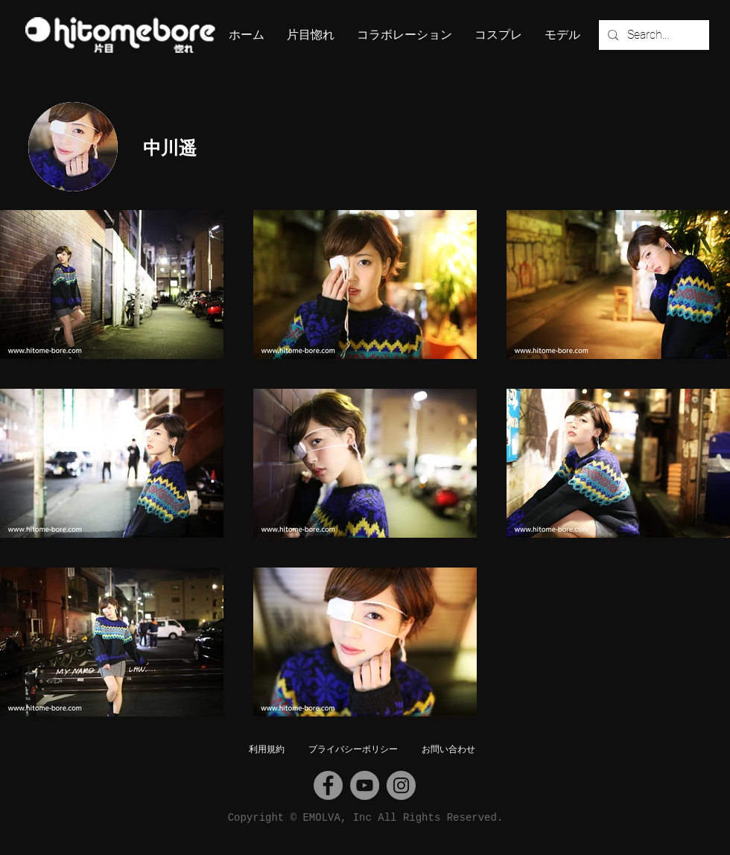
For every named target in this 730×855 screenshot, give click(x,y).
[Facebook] (328, 785)
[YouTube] (364, 785)
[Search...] (652, 35)
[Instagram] (401, 785)
